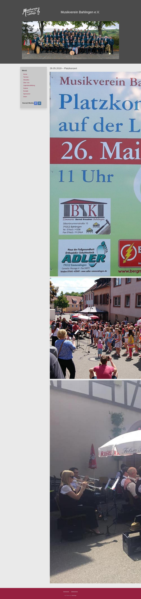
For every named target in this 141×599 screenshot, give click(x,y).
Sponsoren (26, 94)
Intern (25, 96)
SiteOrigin (74, 595)
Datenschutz (74, 591)
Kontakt (25, 91)
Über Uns (26, 82)
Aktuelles (26, 80)
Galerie (25, 88)
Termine (25, 77)
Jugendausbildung (29, 85)
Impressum (66, 591)
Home (25, 74)
